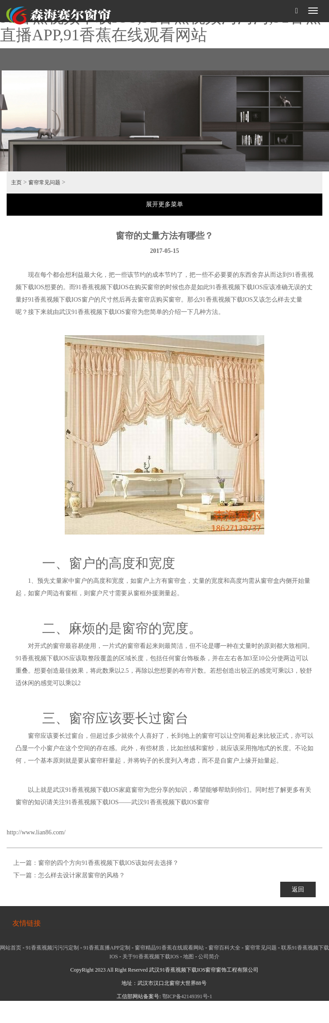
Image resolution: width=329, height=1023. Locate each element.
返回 (298, 889)
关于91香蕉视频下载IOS (150, 956)
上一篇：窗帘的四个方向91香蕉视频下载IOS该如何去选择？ (96, 863)
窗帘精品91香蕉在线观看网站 (169, 948)
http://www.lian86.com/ (36, 832)
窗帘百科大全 (224, 948)
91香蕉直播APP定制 (106, 948)
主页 (16, 182)
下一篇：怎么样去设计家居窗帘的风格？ (69, 875)
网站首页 (10, 948)
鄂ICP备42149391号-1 (187, 996)
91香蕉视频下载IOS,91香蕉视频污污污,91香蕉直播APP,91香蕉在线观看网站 (160, 26)
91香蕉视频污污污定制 (52, 948)
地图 (188, 956)
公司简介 (208, 956)
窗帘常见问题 (44, 182)
